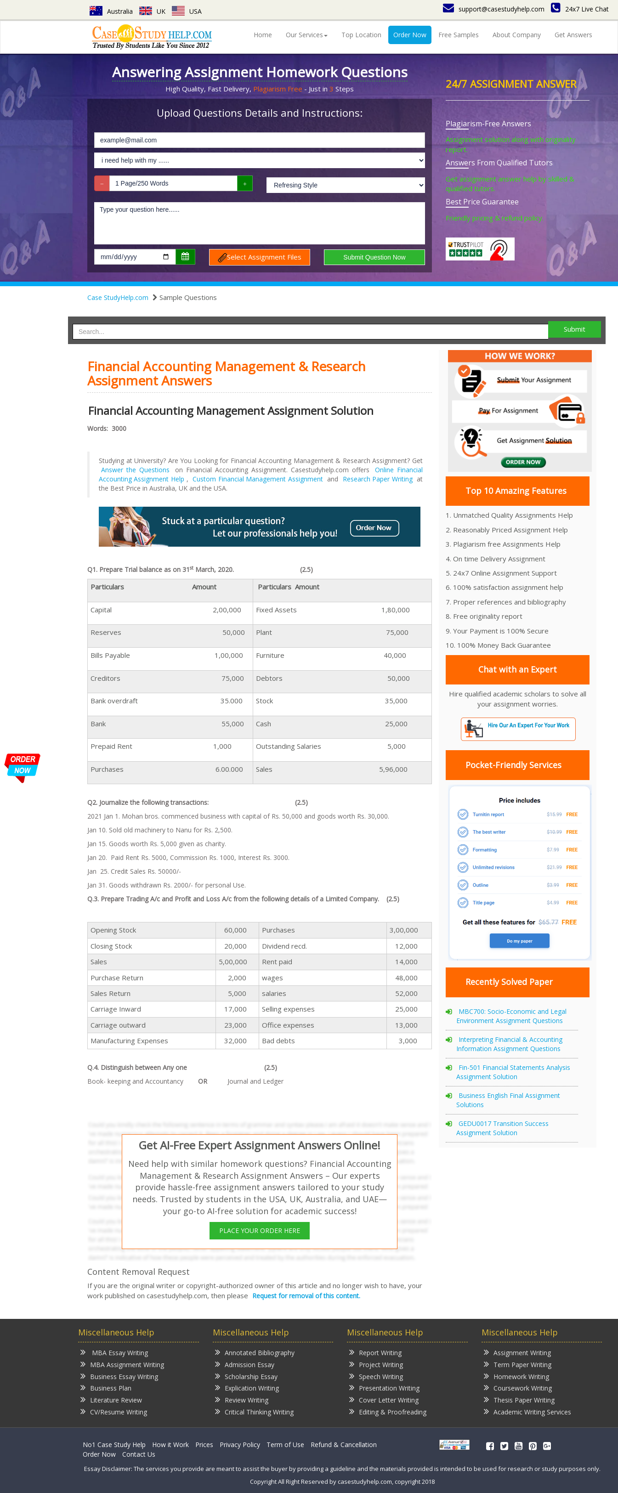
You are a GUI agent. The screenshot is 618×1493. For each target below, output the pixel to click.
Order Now (409, 34)
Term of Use (285, 1444)
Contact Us (138, 1454)
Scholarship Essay (246, 1376)
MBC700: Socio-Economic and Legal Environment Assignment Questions (511, 1016)
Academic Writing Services (527, 1411)
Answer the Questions (135, 469)
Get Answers (573, 34)
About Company (517, 34)
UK (152, 11)
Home (263, 34)
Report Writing (375, 1352)
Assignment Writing (517, 1352)
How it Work (170, 1444)
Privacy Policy (240, 1444)
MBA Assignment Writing (122, 1364)
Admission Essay (244, 1364)
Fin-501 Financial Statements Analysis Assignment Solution (513, 1072)
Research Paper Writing (378, 479)
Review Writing (241, 1399)
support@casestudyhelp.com (493, 9)
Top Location (361, 34)
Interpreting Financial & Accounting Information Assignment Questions (509, 1044)
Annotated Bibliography (255, 1352)
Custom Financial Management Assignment (258, 479)
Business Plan (105, 1387)
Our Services (307, 34)
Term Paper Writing (517, 1364)
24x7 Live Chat (580, 9)
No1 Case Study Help (114, 1444)
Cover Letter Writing (384, 1399)
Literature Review (111, 1399)
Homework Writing (516, 1376)
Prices (204, 1444)
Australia (111, 11)
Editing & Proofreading (387, 1411)
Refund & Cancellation (344, 1444)
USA (187, 11)
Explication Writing (247, 1387)
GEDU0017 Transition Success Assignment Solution (502, 1128)
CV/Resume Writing (113, 1411)
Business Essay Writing (119, 1376)
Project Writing (376, 1364)
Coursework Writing (518, 1387)
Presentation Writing (384, 1387)
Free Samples (458, 34)
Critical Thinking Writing (254, 1411)
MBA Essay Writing (114, 1352)
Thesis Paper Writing (519, 1399)
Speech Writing (376, 1376)
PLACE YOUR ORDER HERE (259, 1230)
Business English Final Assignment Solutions (508, 1100)
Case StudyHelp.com (117, 297)
